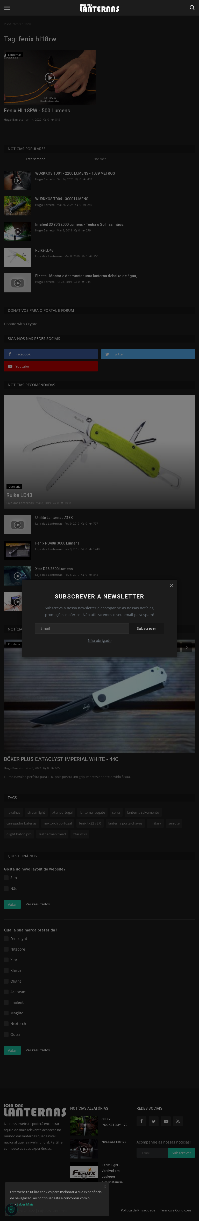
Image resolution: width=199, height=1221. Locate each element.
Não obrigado (99, 640)
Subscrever (146, 628)
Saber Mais (25, 1204)
